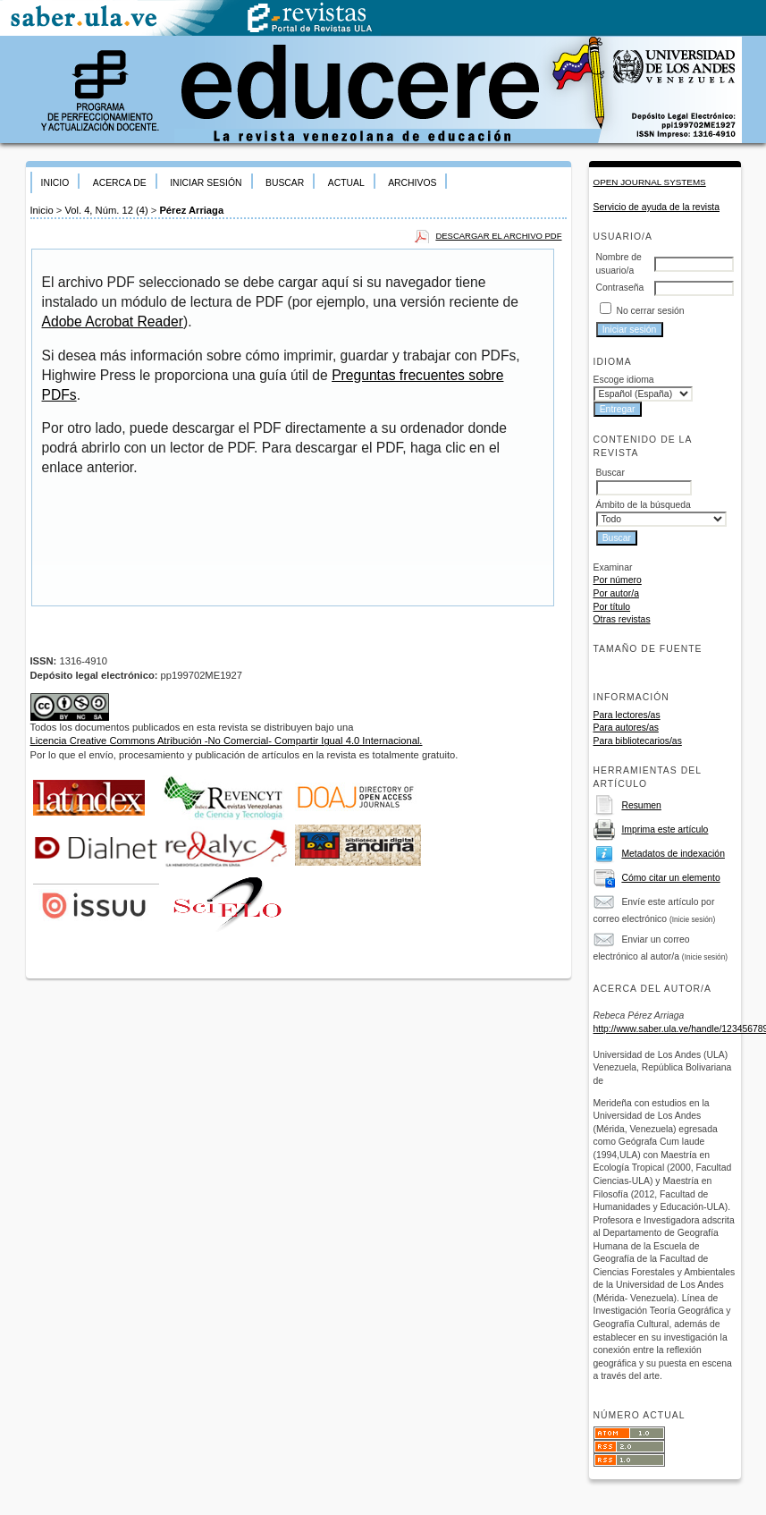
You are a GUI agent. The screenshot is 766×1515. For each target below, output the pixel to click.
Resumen (641, 805)
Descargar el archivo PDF (498, 236)
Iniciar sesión (205, 183)
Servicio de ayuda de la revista (656, 207)
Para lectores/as (627, 715)
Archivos (412, 183)
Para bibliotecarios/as (637, 741)
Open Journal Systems (649, 182)
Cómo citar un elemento (670, 878)
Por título (612, 607)
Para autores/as (626, 727)
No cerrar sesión (650, 311)
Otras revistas (622, 619)
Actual (346, 183)
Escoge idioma (623, 380)
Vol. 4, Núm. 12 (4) (105, 210)
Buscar (284, 183)
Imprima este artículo (664, 829)
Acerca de (120, 183)
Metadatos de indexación (673, 854)
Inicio (55, 183)
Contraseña (620, 287)
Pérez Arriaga (191, 210)
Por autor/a (616, 593)
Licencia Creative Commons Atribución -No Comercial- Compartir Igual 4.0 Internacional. (226, 740)
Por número (617, 580)
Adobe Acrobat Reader (112, 321)
